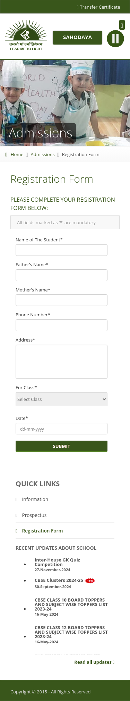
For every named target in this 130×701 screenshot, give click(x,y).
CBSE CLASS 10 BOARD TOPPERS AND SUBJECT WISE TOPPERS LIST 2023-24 (71, 604)
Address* (25, 340)
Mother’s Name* (33, 290)
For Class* (26, 387)
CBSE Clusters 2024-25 (65, 581)
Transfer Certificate (98, 7)
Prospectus (31, 515)
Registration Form (39, 530)
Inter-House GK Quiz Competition (57, 562)
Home (14, 154)
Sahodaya (77, 36)
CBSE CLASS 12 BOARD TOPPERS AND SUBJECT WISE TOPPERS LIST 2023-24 (71, 632)
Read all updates (94, 662)
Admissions (43, 154)
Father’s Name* (32, 264)
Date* (22, 418)
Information (32, 499)
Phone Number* (33, 314)
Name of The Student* (39, 240)
